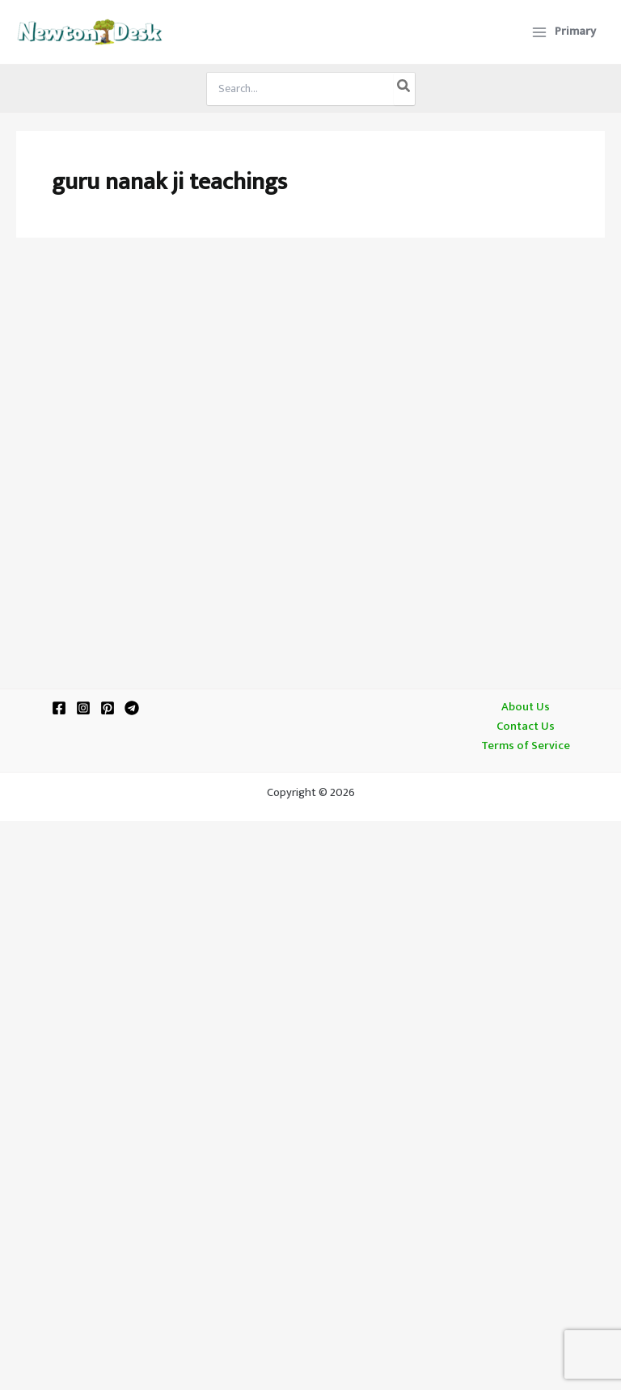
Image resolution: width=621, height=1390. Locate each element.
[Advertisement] (310, 382)
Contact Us (525, 726)
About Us (525, 707)
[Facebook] (59, 708)
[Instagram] (83, 708)
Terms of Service (525, 746)
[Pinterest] (107, 708)
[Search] (404, 89)
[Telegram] (132, 708)
